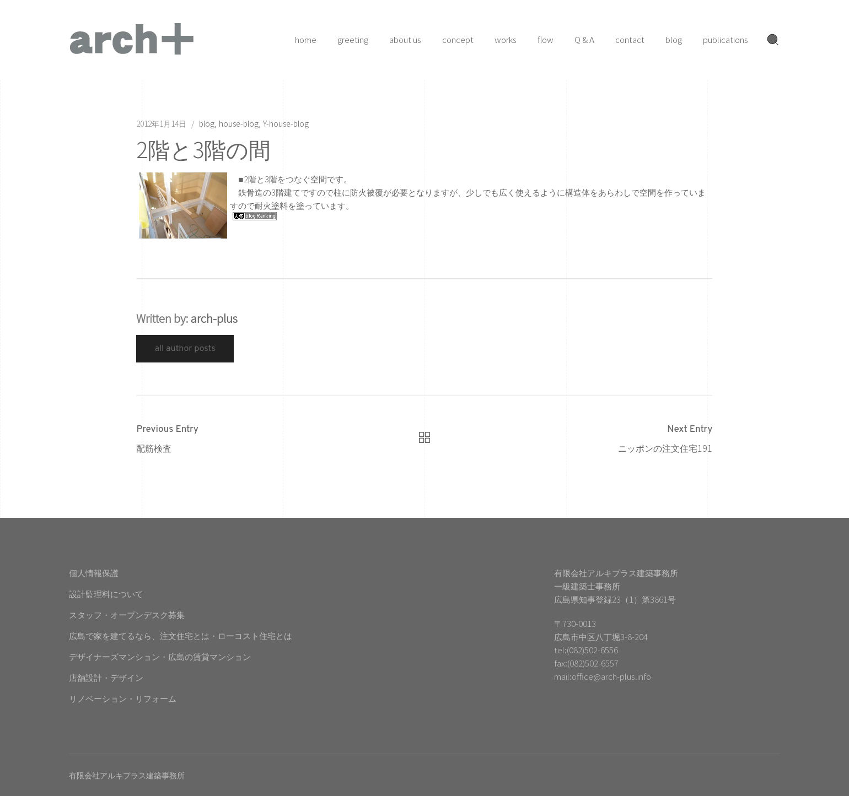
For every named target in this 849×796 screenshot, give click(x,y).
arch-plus (214, 318)
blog (673, 39)
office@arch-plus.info (611, 676)
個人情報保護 (94, 572)
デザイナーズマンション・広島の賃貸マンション (160, 656)
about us (405, 39)
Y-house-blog (286, 123)
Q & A (584, 39)
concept (458, 39)
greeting (352, 39)
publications (725, 39)
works (506, 39)
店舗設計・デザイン (106, 677)
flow (546, 39)
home (305, 39)
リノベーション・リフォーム (122, 698)
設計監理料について (106, 593)
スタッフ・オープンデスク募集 (127, 614)
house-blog (239, 123)
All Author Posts (185, 348)
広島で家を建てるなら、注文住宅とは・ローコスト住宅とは (180, 635)
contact (629, 39)
